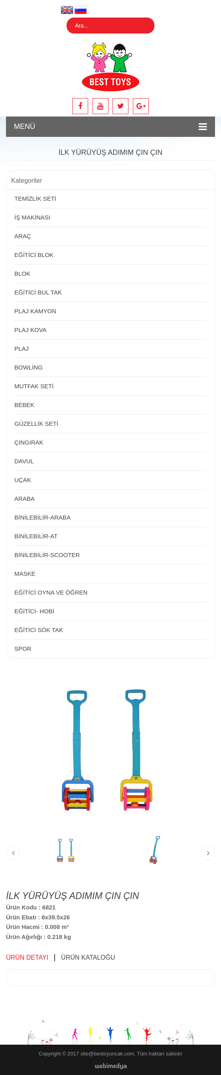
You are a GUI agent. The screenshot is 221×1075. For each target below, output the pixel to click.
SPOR (23, 648)
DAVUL (24, 461)
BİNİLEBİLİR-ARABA (42, 517)
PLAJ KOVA (30, 329)
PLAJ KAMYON (35, 311)
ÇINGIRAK (28, 442)
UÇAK (22, 479)
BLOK (22, 273)
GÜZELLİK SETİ (36, 423)
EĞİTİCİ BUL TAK (38, 292)
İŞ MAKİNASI (32, 217)
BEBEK (24, 404)
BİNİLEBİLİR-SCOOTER (47, 554)
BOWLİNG (28, 367)
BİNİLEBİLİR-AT (35, 536)
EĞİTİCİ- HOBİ (34, 611)
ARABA (24, 498)
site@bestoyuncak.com (107, 1054)
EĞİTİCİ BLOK (33, 254)
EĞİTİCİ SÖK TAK (38, 629)
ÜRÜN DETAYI (27, 957)
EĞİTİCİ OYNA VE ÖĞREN (50, 592)
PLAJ (21, 348)
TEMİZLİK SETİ (35, 198)
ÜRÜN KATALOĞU (88, 957)
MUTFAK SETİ (33, 386)
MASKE (25, 573)
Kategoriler (26, 180)
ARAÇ (22, 236)
